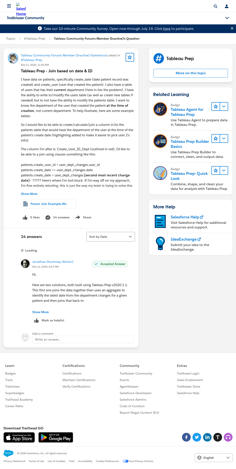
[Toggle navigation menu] (227, 18)
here (166, 28)
